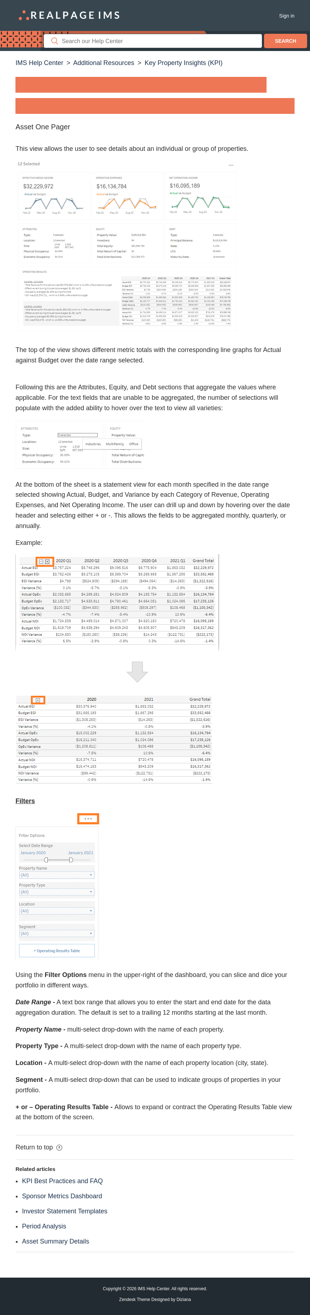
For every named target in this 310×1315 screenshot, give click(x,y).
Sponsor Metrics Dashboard (62, 1196)
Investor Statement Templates (64, 1211)
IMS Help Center (39, 62)
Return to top (38, 1147)
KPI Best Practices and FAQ (62, 1181)
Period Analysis (44, 1226)
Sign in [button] (287, 16)
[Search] (152, 41)
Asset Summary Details (55, 1241)
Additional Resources (103, 62)
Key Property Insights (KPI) (183, 62)
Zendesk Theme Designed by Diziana (155, 1299)
